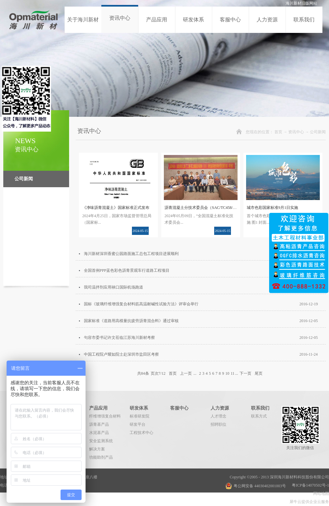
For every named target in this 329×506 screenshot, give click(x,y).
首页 (278, 132)
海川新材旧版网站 (301, 3)
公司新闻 (318, 132)
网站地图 (320, 493)
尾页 (259, 373)
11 (233, 373)
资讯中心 (296, 132)
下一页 (245, 373)
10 (227, 373)
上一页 (186, 373)
